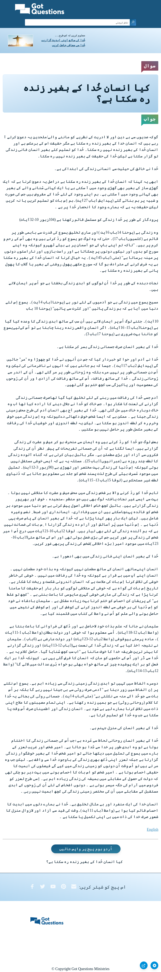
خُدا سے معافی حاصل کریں (68, 45)
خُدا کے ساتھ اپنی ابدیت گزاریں (63, 40)
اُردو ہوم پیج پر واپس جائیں (86, 849)
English (152, 829)
